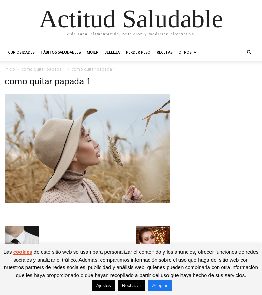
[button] (249, 52)
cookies (22, 252)
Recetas (164, 52)
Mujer (92, 52)
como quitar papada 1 (43, 69)
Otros (184, 52)
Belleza (112, 52)
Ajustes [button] (103, 285)
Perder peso (138, 52)
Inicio (10, 69)
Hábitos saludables (61, 52)
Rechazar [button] (131, 285)
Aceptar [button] (160, 285)
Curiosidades (21, 52)
